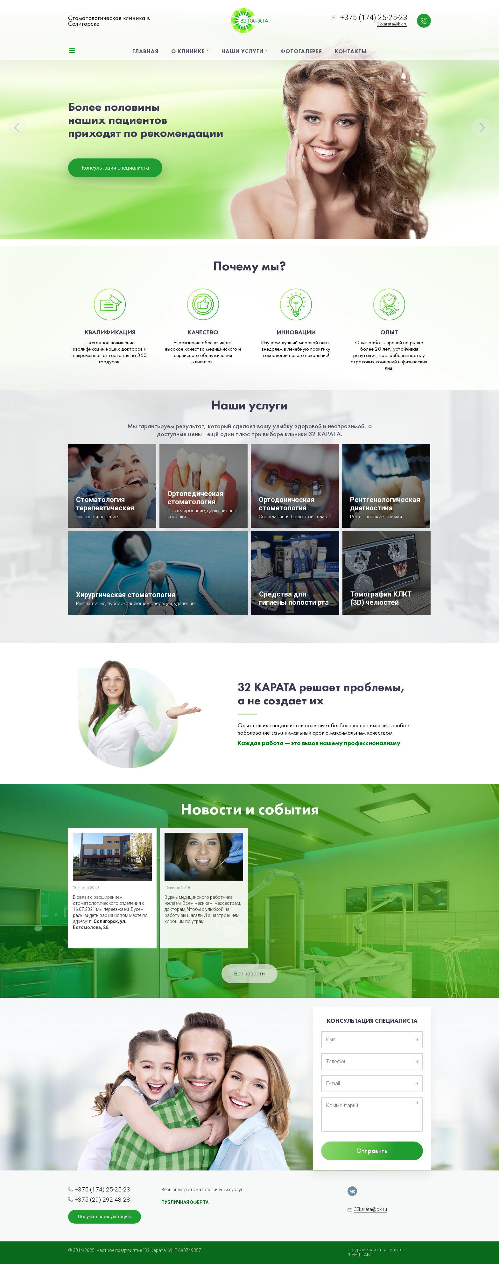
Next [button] (481, 127)
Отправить (371, 1151)
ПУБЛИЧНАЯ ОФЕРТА (184, 1202)
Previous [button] (17, 127)
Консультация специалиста (115, 167)
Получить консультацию (104, 1216)
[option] (249, 123)
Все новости (249, 973)
